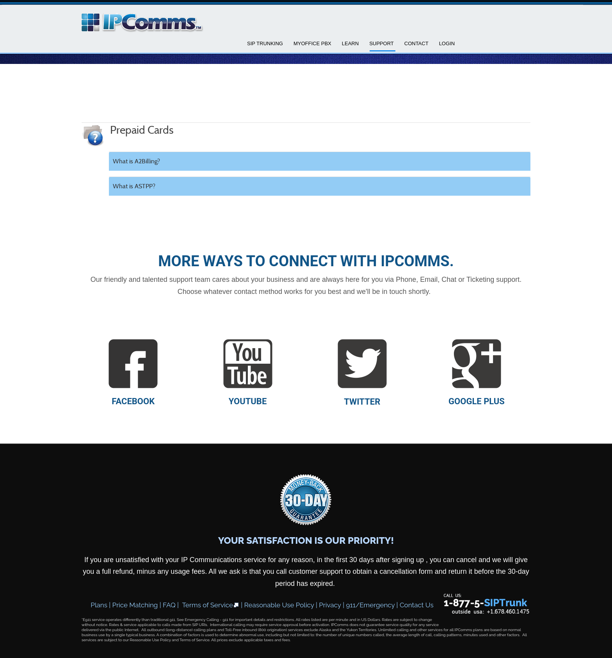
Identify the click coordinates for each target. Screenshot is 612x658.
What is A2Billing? (136, 161)
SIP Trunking (265, 43)
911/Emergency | (373, 605)
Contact (416, 43)
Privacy (330, 605)
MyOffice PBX (312, 43)
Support (381, 43)
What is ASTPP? (134, 186)
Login (447, 43)
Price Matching (135, 605)
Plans (99, 605)
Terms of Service (210, 605)
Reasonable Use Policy (279, 605)
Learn (350, 43)
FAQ (169, 605)
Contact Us (417, 605)
